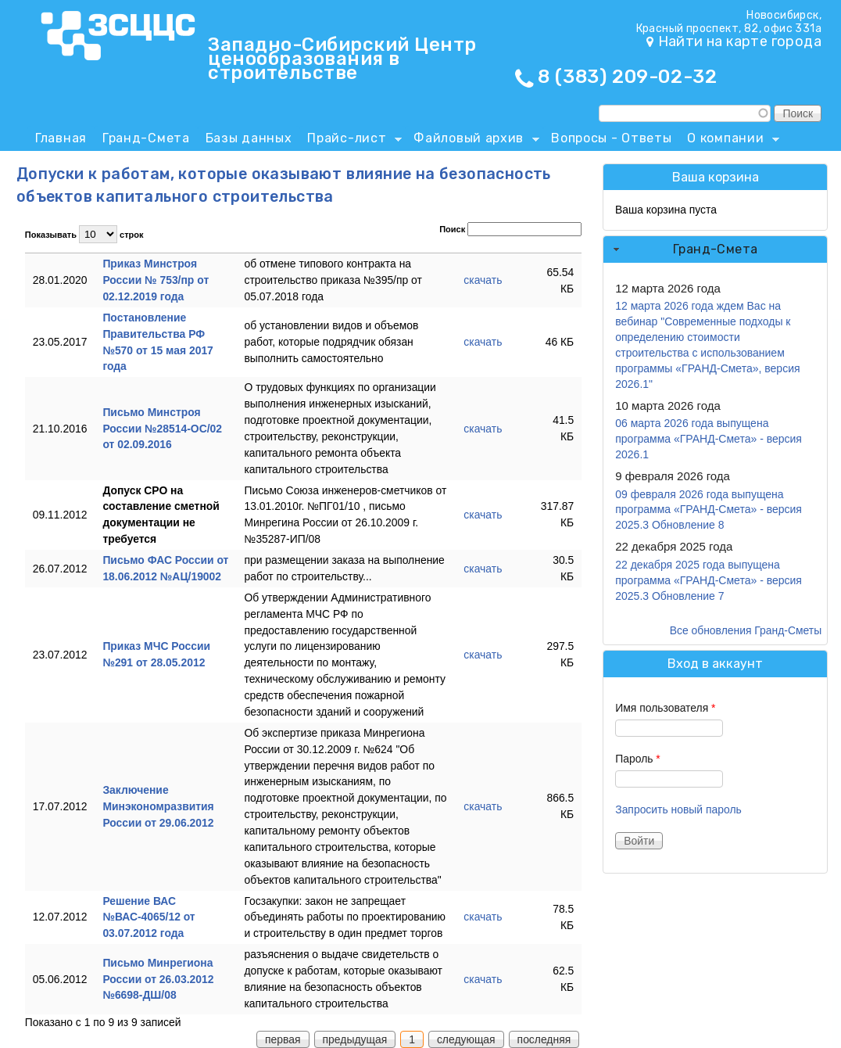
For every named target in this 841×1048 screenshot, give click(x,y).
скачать (482, 280)
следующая (466, 1039)
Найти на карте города (739, 41)
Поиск (510, 229)
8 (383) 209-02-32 (627, 77)
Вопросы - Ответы (611, 138)
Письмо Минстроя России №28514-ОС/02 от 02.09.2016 (162, 428)
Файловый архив (472, 141)
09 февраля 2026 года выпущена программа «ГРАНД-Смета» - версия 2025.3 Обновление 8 (708, 510)
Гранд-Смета (146, 138)
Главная (61, 138)
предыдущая (355, 1039)
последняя (544, 1039)
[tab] (715, 249)
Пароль (637, 758)
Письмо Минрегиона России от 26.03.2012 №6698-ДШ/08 (157, 979)
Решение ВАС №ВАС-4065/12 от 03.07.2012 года (148, 917)
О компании (729, 141)
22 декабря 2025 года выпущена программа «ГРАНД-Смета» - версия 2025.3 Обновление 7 (708, 580)
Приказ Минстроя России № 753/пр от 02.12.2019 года (155, 280)
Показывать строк (84, 234)
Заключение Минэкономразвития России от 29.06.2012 (157, 806)
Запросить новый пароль (678, 809)
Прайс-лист (350, 141)
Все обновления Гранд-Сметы (746, 630)
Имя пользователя (665, 708)
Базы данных (249, 138)
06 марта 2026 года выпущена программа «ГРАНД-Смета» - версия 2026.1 (708, 439)
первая (283, 1039)
